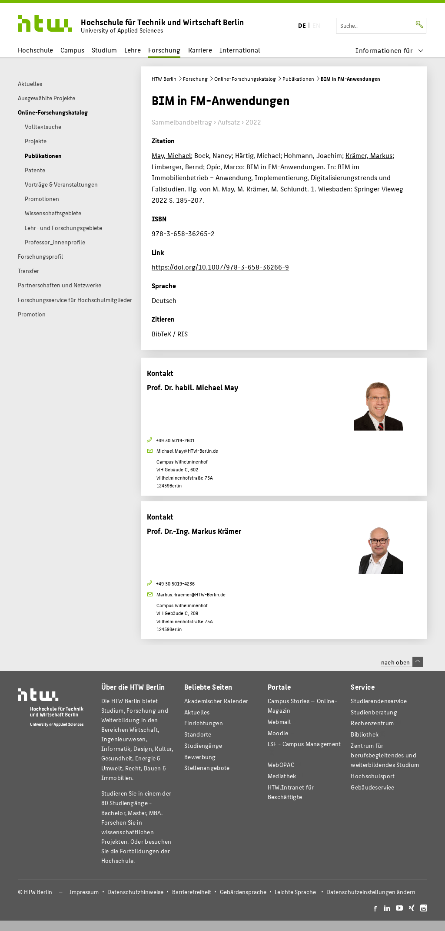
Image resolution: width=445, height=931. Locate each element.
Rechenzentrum (372, 722)
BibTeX (161, 333)
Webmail (279, 721)
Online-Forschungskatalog (245, 78)
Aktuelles (197, 712)
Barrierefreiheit (191, 891)
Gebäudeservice (372, 787)
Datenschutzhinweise (135, 891)
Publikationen (298, 78)
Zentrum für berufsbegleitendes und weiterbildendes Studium (385, 755)
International (239, 49)
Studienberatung (374, 712)
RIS (182, 333)
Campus (72, 49)
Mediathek (282, 775)
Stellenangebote (206, 767)
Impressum (84, 891)
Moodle (278, 732)
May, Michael (171, 155)
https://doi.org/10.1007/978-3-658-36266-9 (220, 266)
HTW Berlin (164, 78)
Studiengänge (203, 745)
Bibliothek (365, 734)
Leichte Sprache (295, 891)
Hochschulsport (373, 775)
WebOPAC (281, 764)
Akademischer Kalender (216, 700)
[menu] (389, 50)
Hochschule (35, 49)
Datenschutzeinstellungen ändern (370, 891)
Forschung (164, 49)
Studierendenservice (379, 700)
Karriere (200, 49)
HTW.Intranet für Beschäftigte (291, 792)
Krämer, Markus (368, 155)
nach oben (402, 662)
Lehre (132, 49)
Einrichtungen (203, 722)
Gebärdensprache (243, 891)
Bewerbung (200, 756)
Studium (104, 49)
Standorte (198, 734)
